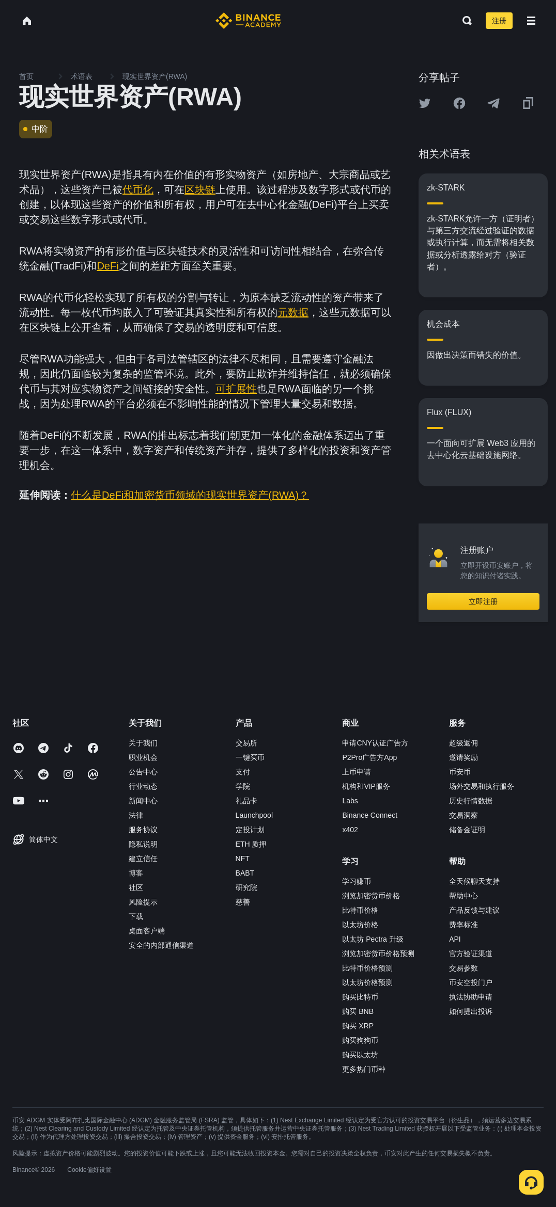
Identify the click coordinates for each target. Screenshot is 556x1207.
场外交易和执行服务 (481, 786)
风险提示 (143, 902)
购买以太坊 (360, 1055)
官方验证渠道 (470, 953)
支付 (243, 772)
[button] (531, 20)
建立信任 (143, 858)
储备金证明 (467, 829)
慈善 (243, 902)
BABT (245, 873)
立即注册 (483, 601)
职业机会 (143, 757)
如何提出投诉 (470, 1011)
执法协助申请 (470, 997)
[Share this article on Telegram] (493, 103)
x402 (350, 829)
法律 (136, 815)
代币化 (137, 189)
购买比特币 (360, 997)
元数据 (292, 312)
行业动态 (143, 786)
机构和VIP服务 (366, 786)
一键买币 (250, 757)
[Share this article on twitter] (425, 103)
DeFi (107, 266)
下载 (136, 916)
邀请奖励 (463, 757)
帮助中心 (463, 896)
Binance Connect (369, 815)
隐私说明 (143, 844)
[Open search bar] (464, 20)
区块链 (199, 189)
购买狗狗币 (360, 1040)
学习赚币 (356, 881)
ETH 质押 (251, 844)
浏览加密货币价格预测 (378, 953)
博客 (136, 873)
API (455, 939)
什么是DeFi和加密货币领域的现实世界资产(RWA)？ (190, 495)
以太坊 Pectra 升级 (372, 939)
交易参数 (463, 968)
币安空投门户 (470, 982)
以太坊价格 (360, 924)
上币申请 (356, 772)
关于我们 (143, 743)
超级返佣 (463, 743)
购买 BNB (358, 1011)
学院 (243, 786)
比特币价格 (360, 910)
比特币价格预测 (367, 968)
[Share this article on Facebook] (459, 103)
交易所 (246, 743)
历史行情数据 (470, 801)
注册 (499, 21)
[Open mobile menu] (531, 20)
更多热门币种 (363, 1069)
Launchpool (254, 815)
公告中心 (143, 772)
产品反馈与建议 (474, 910)
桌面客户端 (147, 931)
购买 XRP (358, 1026)
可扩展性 (236, 388)
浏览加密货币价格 (371, 896)
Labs (350, 801)
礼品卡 (246, 801)
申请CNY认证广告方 (375, 743)
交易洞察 (463, 815)
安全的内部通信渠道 (161, 945)
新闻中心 (143, 801)
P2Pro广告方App (369, 757)
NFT (243, 858)
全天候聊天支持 (474, 881)
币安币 (460, 772)
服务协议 (143, 829)
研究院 (246, 887)
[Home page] (248, 20)
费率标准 (463, 924)
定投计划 (250, 829)
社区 (136, 887)
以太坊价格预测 (367, 982)
